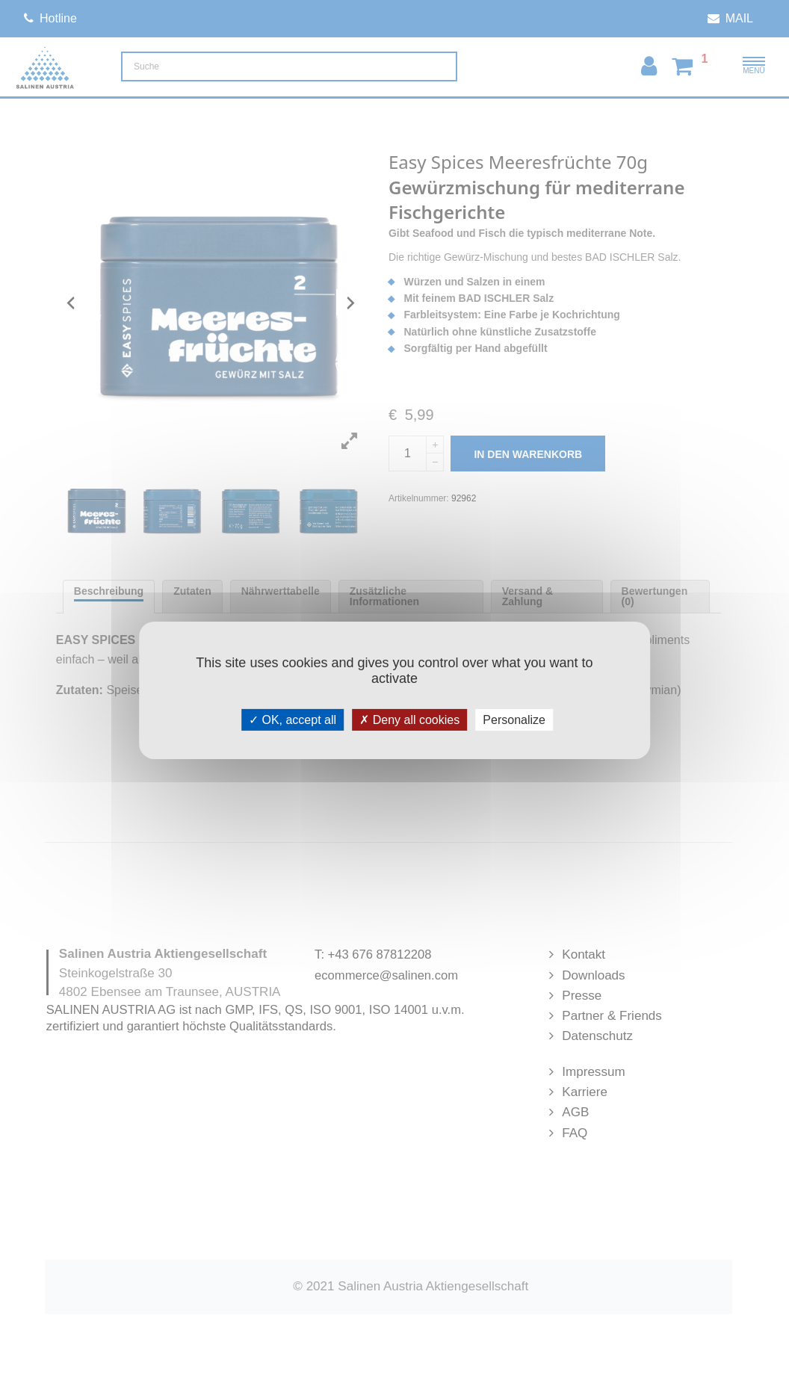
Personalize (514, 719)
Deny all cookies (409, 719)
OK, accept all (292, 719)
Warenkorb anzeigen (660, 264)
